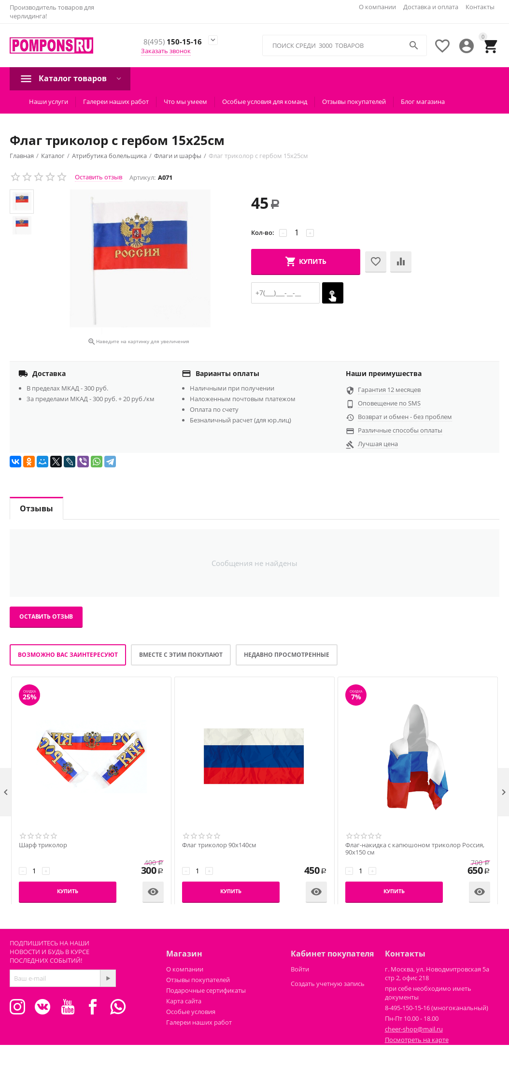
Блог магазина (423, 101)
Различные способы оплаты (400, 430)
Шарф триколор (43, 845)
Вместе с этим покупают (181, 655)
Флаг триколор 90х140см (219, 845)
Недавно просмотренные (286, 655)
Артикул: (142, 177)
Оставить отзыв (98, 177)
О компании (377, 6)
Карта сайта (183, 1001)
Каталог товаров (73, 78)
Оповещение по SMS (389, 403)
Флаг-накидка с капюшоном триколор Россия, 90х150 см (414, 848)
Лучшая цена (378, 443)
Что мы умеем (185, 101)
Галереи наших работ (116, 101)
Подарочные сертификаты (206, 990)
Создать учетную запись (328, 983)
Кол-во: (262, 232)
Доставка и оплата (430, 6)
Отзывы (36, 508)
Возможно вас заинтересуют (68, 655)
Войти (300, 969)
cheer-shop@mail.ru (414, 1029)
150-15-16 (172, 42)
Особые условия (190, 1011)
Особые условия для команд (264, 101)
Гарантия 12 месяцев (389, 389)
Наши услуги (48, 101)
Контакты (480, 6)
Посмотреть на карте (417, 1039)
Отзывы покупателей (354, 101)
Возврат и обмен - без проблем (405, 416)
